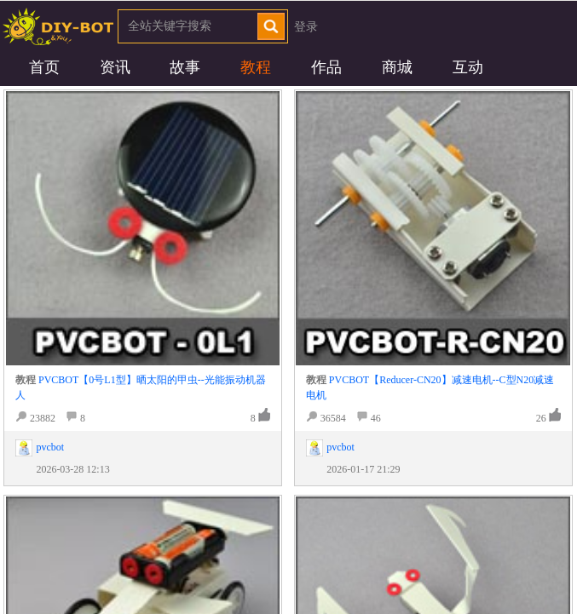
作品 (326, 67)
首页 (44, 67)
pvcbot (50, 447)
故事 (185, 67)
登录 (306, 26)
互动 (468, 67)
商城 (397, 67)
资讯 (115, 67)
